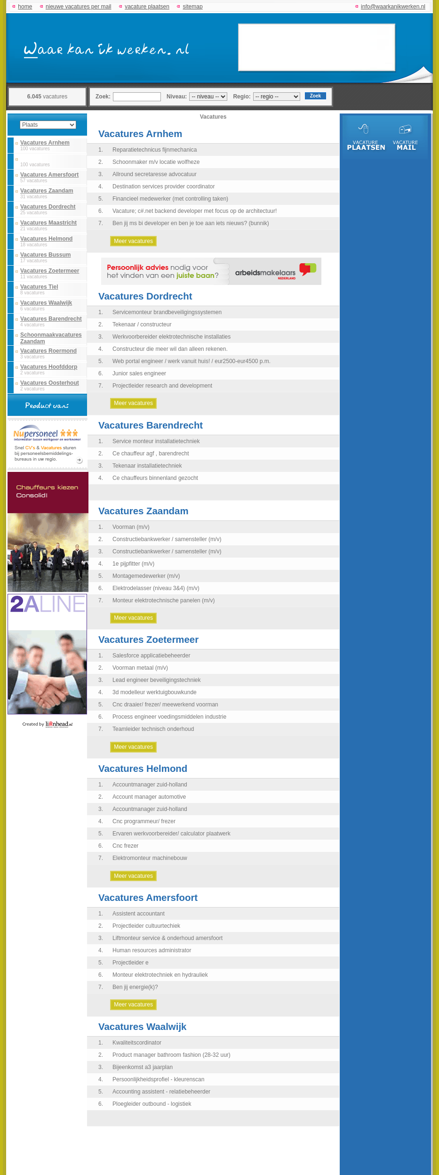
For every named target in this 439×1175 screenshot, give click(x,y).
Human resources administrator (151, 950)
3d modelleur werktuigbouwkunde (154, 692)
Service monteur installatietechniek (156, 441)
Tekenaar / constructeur (141, 324)
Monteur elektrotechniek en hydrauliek (160, 975)
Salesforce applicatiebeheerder (151, 655)
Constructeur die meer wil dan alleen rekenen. (170, 349)
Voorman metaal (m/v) (140, 667)
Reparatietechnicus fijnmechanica (154, 149)
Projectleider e (130, 962)
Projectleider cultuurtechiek (146, 926)
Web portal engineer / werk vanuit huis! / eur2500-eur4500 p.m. (191, 361)
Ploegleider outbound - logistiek (151, 1104)
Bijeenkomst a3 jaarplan (142, 1067)
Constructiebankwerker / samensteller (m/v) (166, 539)
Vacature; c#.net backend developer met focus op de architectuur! (194, 211)
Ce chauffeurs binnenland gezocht (155, 478)
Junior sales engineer (139, 373)
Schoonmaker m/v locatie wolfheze (156, 162)
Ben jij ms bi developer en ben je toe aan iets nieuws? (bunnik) (190, 223)
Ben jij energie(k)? (135, 987)
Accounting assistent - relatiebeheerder (161, 1091)
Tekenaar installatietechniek (147, 465)
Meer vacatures (133, 241)
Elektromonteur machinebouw (149, 858)
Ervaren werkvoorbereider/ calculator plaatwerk (171, 833)
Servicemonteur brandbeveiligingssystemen (167, 312)
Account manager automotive (149, 797)
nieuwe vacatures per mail (78, 6)
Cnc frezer (125, 846)
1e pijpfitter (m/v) (133, 563)
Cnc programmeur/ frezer (144, 821)
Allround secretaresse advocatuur (154, 174)
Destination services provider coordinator (163, 186)
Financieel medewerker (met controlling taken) (170, 198)
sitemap (193, 6)
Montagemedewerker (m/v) (146, 576)
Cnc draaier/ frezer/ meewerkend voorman (165, 704)
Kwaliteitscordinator (136, 1042)
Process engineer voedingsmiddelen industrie (169, 716)
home (25, 6)
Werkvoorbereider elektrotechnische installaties (171, 336)
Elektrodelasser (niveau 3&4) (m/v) (156, 588)
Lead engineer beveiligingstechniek (156, 680)
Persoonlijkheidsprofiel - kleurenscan (158, 1079)
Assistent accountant (138, 913)
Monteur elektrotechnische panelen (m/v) (163, 600)
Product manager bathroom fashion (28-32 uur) (171, 1055)
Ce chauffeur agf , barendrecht (150, 453)
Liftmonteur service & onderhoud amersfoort (167, 938)
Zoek (315, 95)
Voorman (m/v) (131, 527)
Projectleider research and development (162, 385)
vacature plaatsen (147, 6)
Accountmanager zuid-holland (149, 784)
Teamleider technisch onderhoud (153, 729)
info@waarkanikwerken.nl (393, 6)
